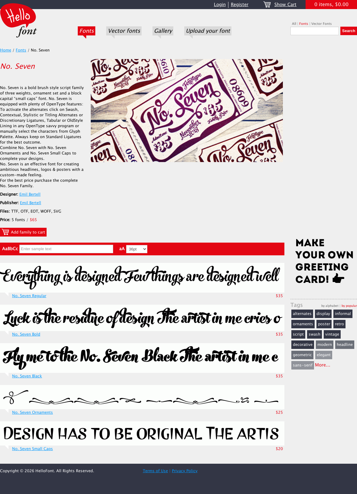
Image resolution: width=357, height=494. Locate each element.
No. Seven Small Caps (32, 449)
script (298, 334)
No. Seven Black (27, 376)
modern (324, 345)
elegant (324, 355)
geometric (302, 355)
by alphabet (330, 305)
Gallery (163, 31)
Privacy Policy (185, 471)
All (294, 23)
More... (322, 365)
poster (324, 324)
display (323, 314)
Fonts (86, 31)
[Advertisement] (323, 138)
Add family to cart (23, 232)
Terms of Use (155, 471)
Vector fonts (124, 31)
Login (220, 4)
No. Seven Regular (29, 296)
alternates (302, 314)
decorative (303, 345)
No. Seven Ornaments (32, 412)
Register (239, 4)
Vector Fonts (321, 23)
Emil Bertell (30, 194)
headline (345, 345)
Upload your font (208, 31)
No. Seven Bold (26, 334)
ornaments (303, 324)
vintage (332, 334)
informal (343, 314)
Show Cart (285, 4)
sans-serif (303, 365)
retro (339, 324)
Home (5, 50)
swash (314, 334)
